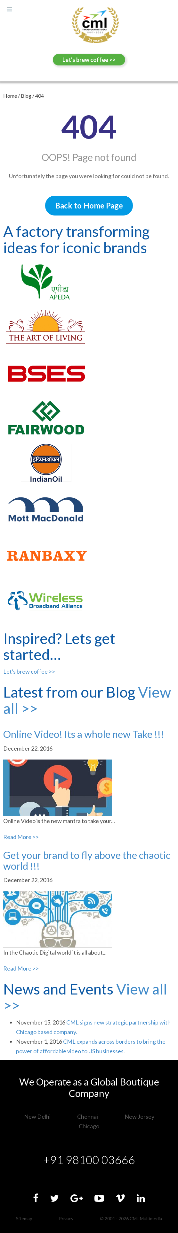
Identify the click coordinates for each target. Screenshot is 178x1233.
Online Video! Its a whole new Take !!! (83, 734)
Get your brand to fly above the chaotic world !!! (86, 860)
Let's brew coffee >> (89, 59)
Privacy (66, 1218)
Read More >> (21, 836)
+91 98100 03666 (89, 1160)
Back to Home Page (89, 205)
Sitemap (24, 1218)
